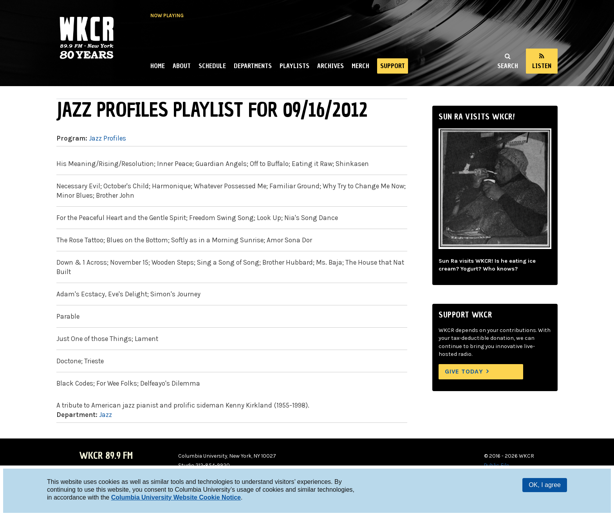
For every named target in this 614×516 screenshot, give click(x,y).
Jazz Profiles (107, 138)
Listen (541, 65)
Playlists (294, 65)
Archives (330, 65)
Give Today (464, 371)
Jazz (105, 415)
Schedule (212, 65)
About (182, 65)
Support (392, 65)
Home (157, 65)
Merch (360, 65)
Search (507, 65)
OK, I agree (545, 485)
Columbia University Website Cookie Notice (176, 497)
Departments (253, 65)
